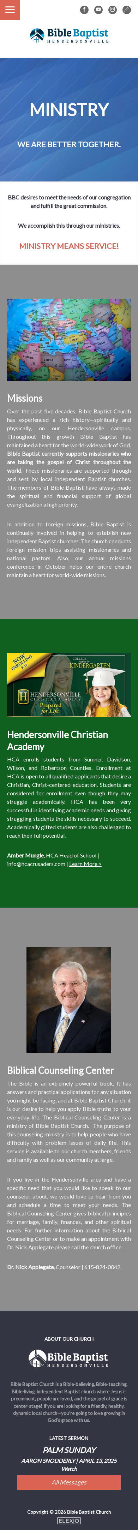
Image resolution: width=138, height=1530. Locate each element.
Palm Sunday (68, 1450)
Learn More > (85, 863)
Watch (69, 1468)
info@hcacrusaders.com (36, 863)
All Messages (69, 1482)
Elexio (69, 1520)
